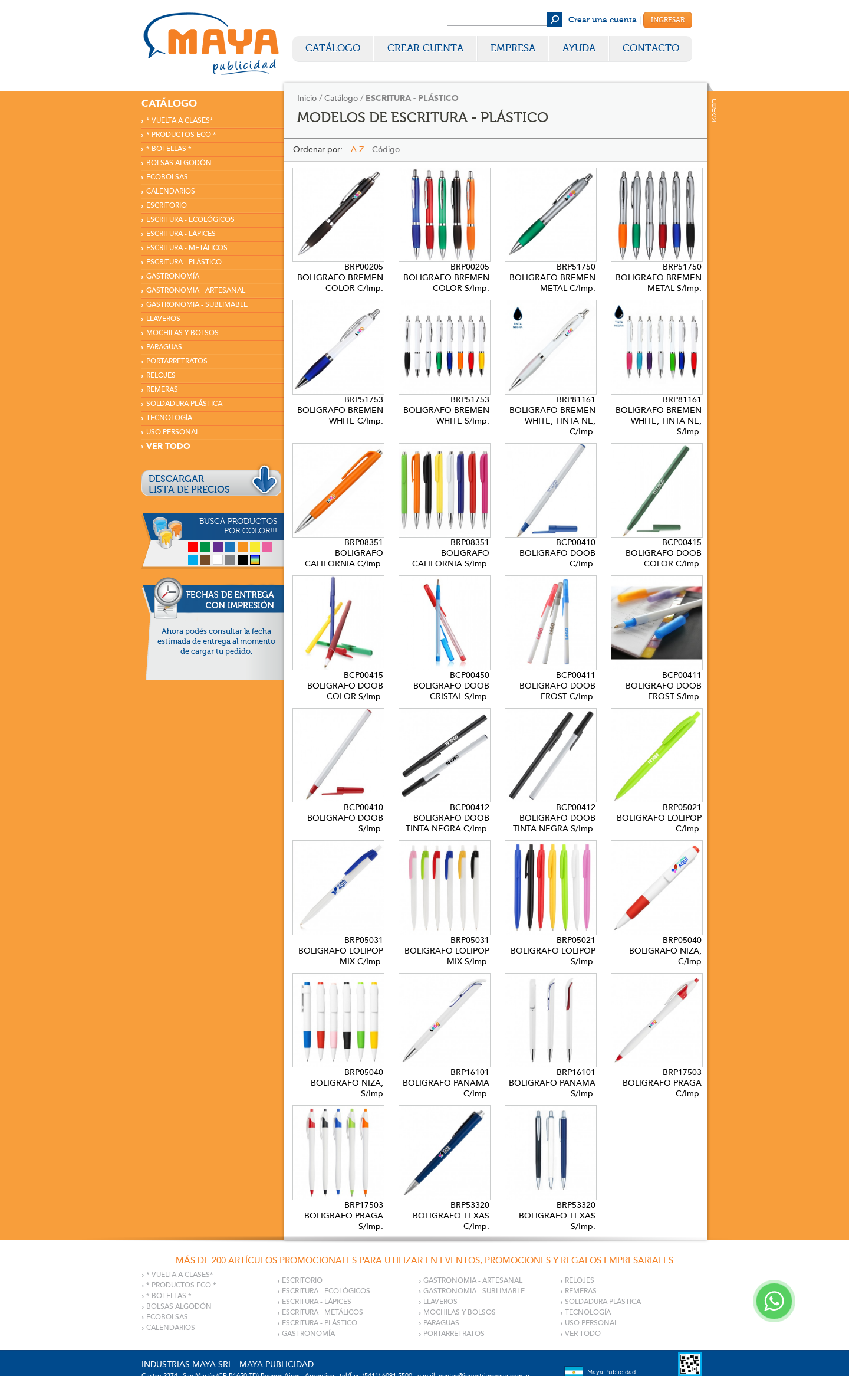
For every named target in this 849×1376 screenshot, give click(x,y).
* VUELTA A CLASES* (179, 120)
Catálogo (332, 48)
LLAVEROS (163, 318)
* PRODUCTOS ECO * (181, 134)
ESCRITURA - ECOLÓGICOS (190, 219)
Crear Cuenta (425, 48)
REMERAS (162, 389)
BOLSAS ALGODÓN (179, 163)
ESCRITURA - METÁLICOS (187, 248)
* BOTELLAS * (169, 149)
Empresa (513, 48)
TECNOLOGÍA (169, 418)
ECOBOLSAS (167, 177)
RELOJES (161, 375)
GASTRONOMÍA (172, 276)
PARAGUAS (164, 347)
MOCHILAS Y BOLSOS (182, 333)
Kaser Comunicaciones (714, 110)
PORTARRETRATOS (177, 361)
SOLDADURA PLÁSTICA (184, 403)
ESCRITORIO (166, 205)
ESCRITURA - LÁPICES (181, 234)
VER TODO (168, 446)
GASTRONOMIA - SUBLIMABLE (197, 304)
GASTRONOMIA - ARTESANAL (195, 290)
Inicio (307, 98)
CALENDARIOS (170, 191)
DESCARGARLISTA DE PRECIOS (189, 484)
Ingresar (668, 20)
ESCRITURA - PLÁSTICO (184, 262)
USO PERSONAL (172, 432)
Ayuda (578, 48)
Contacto (651, 48)
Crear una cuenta (602, 20)
